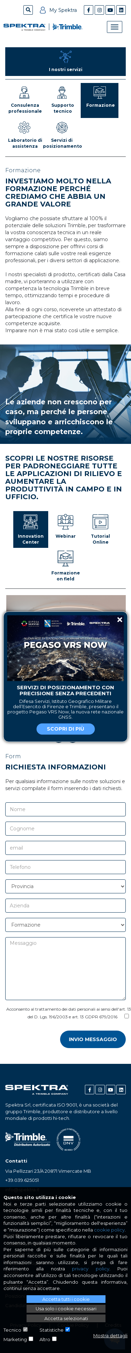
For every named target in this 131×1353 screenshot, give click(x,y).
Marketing (15, 1339)
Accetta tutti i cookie (66, 1299)
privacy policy (90, 1268)
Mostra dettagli (110, 1335)
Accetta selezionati (66, 1318)
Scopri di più (65, 729)
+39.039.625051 (22, 1180)
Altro (44, 1339)
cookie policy (109, 1230)
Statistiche (51, 1330)
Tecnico (12, 1330)
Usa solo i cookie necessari (66, 1308)
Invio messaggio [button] (93, 1039)
